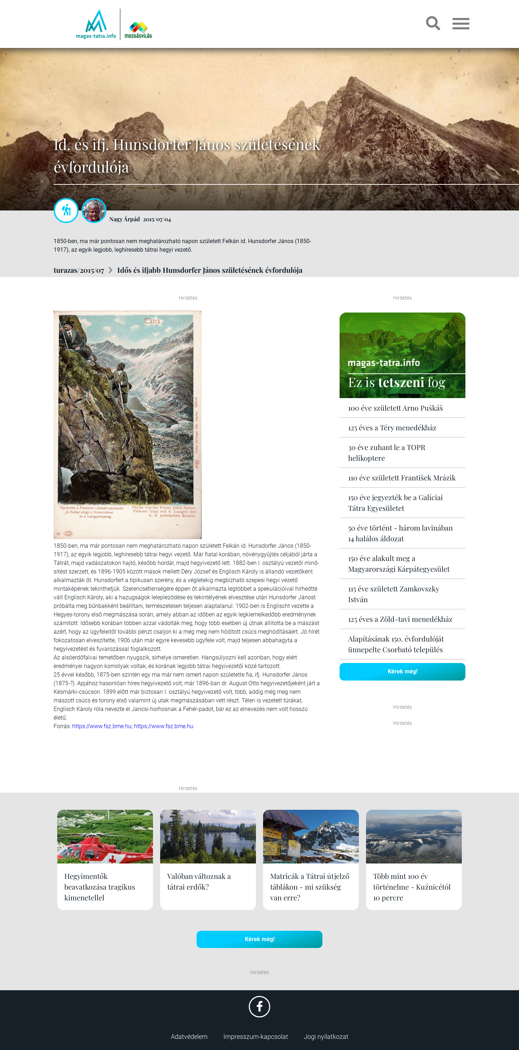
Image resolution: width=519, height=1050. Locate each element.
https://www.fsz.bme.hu (102, 726)
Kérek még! (402, 671)
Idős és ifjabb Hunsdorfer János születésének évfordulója (209, 270)
